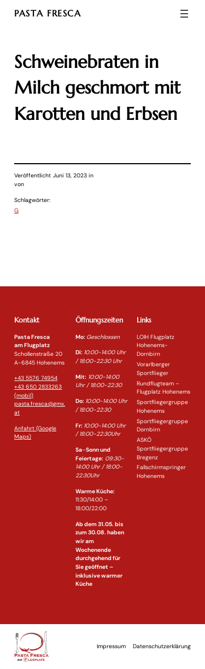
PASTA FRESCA (47, 13)
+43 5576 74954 (35, 378)
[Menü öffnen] (184, 13)
